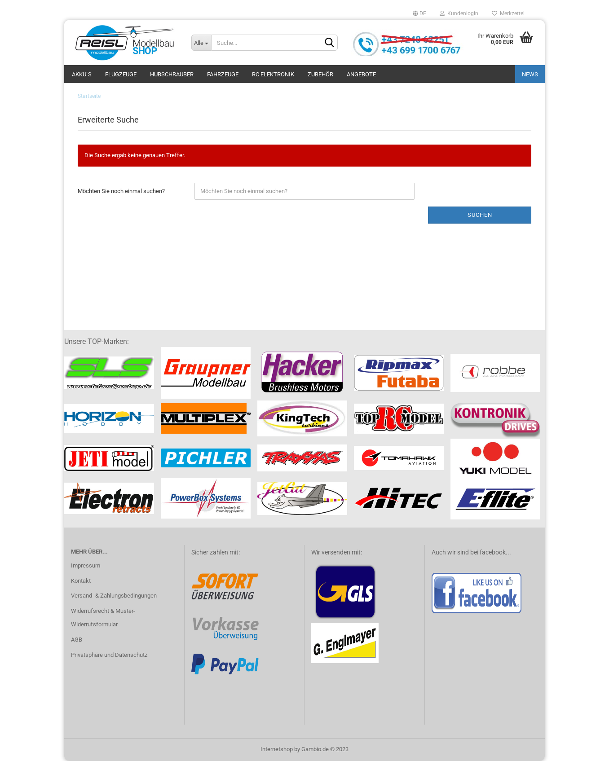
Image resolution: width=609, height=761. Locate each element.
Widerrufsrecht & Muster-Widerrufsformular (103, 617)
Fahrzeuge (222, 74)
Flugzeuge (121, 74)
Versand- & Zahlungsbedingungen (114, 595)
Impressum (85, 565)
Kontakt (81, 580)
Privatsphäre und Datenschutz (109, 654)
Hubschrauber (172, 74)
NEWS (530, 74)
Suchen (480, 214)
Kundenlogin (459, 13)
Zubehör (320, 74)
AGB (76, 639)
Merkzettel (508, 13)
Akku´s (82, 74)
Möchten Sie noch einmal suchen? (121, 191)
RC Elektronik (273, 74)
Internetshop (276, 749)
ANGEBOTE (361, 74)
